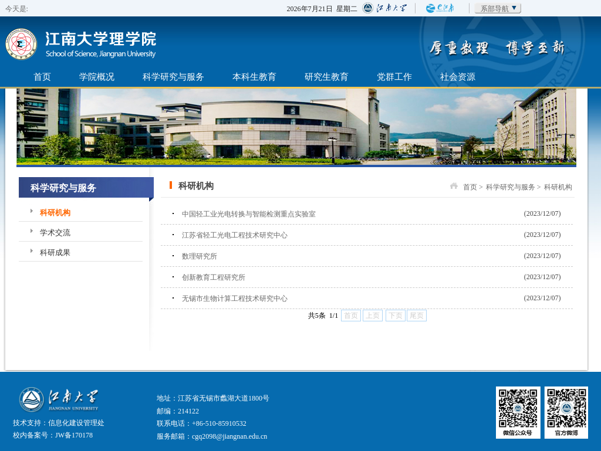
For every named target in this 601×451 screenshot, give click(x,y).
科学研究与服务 (173, 77)
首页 (42, 77)
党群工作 (394, 77)
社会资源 (457, 77)
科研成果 (55, 252)
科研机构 (55, 212)
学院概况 (96, 77)
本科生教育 (254, 77)
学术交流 (55, 232)
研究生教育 (327, 77)
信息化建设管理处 (76, 423)
